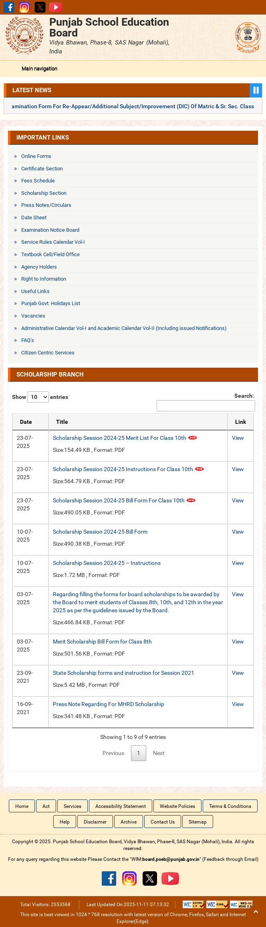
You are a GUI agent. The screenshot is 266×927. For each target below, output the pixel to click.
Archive (129, 822)
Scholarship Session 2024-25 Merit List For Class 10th (125, 438)
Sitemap (198, 822)
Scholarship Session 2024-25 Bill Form (100, 531)
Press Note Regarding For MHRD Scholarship (108, 704)
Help (65, 822)
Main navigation (39, 68)
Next (159, 753)
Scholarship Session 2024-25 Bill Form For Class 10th (124, 500)
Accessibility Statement (120, 806)
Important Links (42, 137)
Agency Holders (39, 267)
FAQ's (27, 340)
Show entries (40, 397)
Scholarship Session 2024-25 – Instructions (107, 563)
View (238, 438)
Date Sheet (33, 218)
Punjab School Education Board (109, 27)
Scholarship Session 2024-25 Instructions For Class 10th (128, 469)
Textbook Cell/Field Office (50, 254)
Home (21, 806)
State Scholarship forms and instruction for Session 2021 (123, 673)
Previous (113, 753)
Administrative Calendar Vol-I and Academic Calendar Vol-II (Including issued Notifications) (124, 328)
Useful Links (35, 291)
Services (72, 806)
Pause (256, 90)
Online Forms (36, 156)
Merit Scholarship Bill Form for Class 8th (102, 641)
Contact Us (163, 822)
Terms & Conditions (230, 806)
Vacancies (33, 316)
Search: (205, 402)
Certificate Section (42, 169)
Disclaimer (95, 822)
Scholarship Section (43, 193)
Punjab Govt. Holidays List (50, 303)
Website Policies (177, 806)
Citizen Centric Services (48, 353)
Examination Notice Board (50, 230)
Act (46, 806)
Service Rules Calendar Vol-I (53, 242)
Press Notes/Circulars (46, 205)
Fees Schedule (38, 181)
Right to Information (43, 279)
